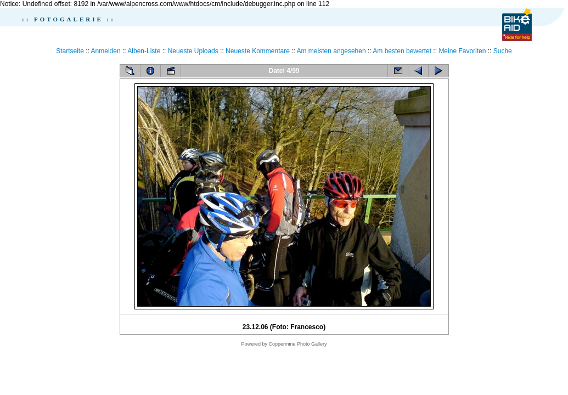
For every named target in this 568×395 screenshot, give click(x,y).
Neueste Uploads (193, 51)
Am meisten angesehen (331, 51)
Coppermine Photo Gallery (297, 344)
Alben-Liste (143, 51)
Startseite (70, 51)
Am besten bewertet (402, 51)
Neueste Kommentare (258, 51)
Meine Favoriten (462, 51)
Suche (502, 51)
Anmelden (106, 51)
